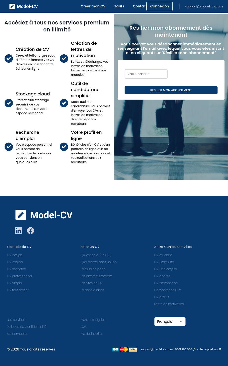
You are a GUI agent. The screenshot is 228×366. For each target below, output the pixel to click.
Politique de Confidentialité (26, 327)
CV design (14, 255)
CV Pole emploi (165, 269)
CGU (84, 327)
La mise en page (93, 269)
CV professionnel (19, 276)
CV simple (14, 283)
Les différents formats (97, 276)
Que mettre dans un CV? (99, 262)
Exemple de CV (19, 247)
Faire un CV (90, 247)
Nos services (16, 320)
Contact (140, 6)
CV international (166, 283)
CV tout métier (17, 290)
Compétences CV (167, 290)
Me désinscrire (91, 333)
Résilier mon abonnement (171, 90)
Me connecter (17, 333)
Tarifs (119, 6)
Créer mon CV (93, 6)
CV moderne (16, 269)
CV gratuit (161, 297)
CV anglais (162, 276)
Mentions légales (93, 320)
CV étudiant (163, 255)
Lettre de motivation (169, 304)
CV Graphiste (164, 262)
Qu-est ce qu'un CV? (96, 255)
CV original (15, 262)
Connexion (159, 6)
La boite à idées (92, 290)
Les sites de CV (92, 283)
